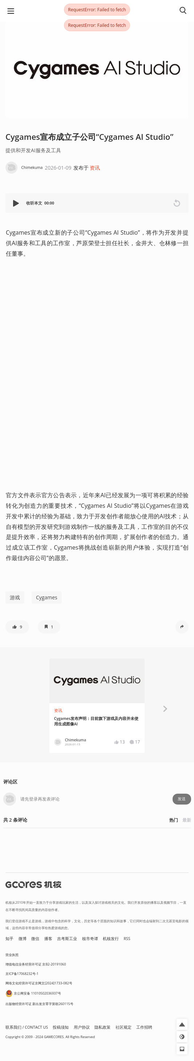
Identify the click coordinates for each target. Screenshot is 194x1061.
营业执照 (12, 954)
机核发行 (111, 938)
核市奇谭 (90, 938)
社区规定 (124, 1027)
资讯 (95, 167)
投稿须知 (61, 1027)
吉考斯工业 (67, 938)
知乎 (9, 938)
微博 (23, 938)
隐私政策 (102, 1027)
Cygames (46, 597)
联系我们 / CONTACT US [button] (26, 1027)
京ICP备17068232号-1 (22, 973)
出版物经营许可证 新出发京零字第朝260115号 (39, 1003)
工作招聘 (144, 1027)
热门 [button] (173, 820)
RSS (127, 938)
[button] (16, 203)
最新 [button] (186, 820)
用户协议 (82, 1027)
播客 (48, 938)
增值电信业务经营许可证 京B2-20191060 (35, 964)
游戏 (15, 597)
